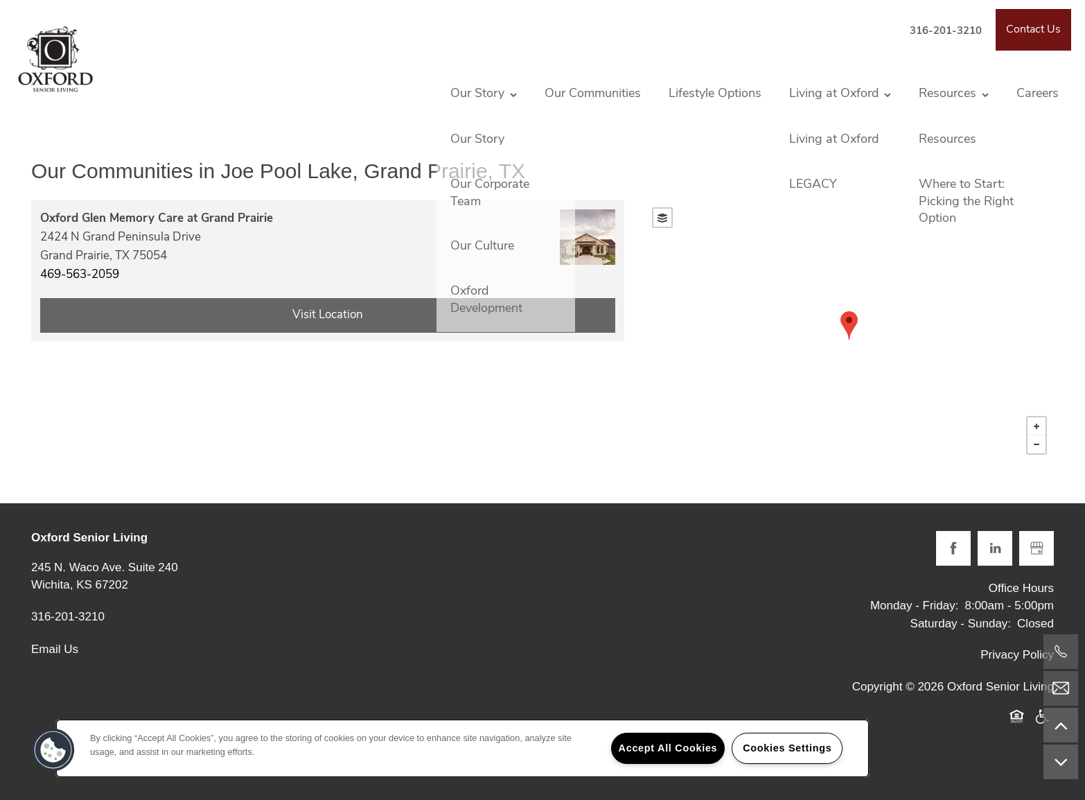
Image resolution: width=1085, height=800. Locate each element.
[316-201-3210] (1060, 651)
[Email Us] (1060, 688)
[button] (1033, 30)
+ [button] (1036, 426)
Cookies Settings (787, 748)
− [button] (1036, 444)
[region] (462, 748)
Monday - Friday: (914, 605)
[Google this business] (1036, 548)
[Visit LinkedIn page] (995, 548)
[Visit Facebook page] (953, 548)
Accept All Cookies (668, 748)
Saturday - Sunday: (961, 623)
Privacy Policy (1017, 654)
